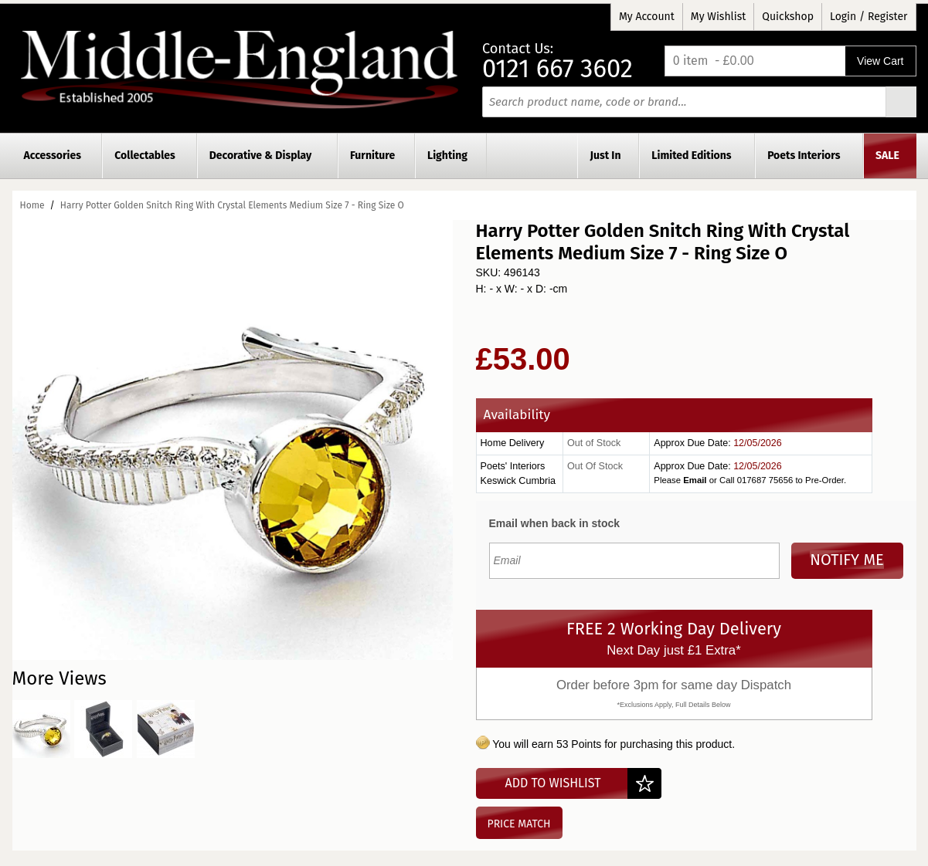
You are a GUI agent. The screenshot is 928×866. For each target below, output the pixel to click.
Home (32, 205)
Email (694, 480)
